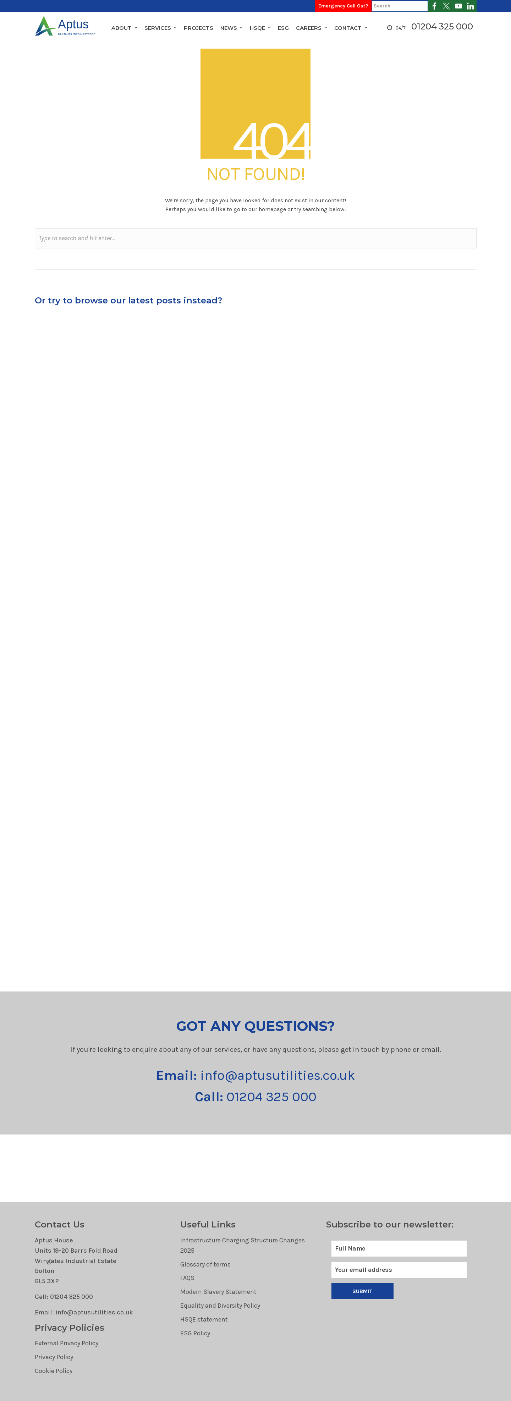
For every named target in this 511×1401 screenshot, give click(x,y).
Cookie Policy (53, 1371)
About (121, 27)
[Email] (399, 1270)
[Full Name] (399, 1249)
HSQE (257, 27)
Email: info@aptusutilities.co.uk (84, 1312)
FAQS (187, 1278)
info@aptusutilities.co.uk (255, 1075)
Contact (348, 27)
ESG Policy (195, 1333)
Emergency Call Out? (343, 6)
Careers (309, 27)
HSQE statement (204, 1319)
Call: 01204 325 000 (64, 1297)
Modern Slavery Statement (218, 1292)
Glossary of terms (205, 1264)
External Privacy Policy (66, 1343)
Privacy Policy (54, 1357)
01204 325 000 (442, 27)
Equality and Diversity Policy (220, 1305)
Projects (198, 27)
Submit (362, 1291)
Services (157, 27)
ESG (283, 27)
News (228, 27)
